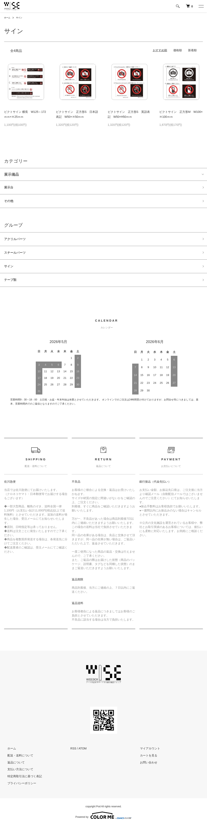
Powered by (103, 822)
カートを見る (145, 762)
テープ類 (11, 286)
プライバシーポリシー (18, 790)
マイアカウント (147, 755)
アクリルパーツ (17, 242)
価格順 (177, 50)
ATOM (83, 755)
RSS (73, 755)
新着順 (192, 50)
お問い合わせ (145, 769)
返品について (12, 769)
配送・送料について (17, 762)
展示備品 (11, 174)
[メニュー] (201, 6)
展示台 (9, 188)
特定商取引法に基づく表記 (21, 783)
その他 (9, 203)
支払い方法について (17, 776)
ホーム (8, 17)
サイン (21, 17)
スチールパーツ (17, 256)
